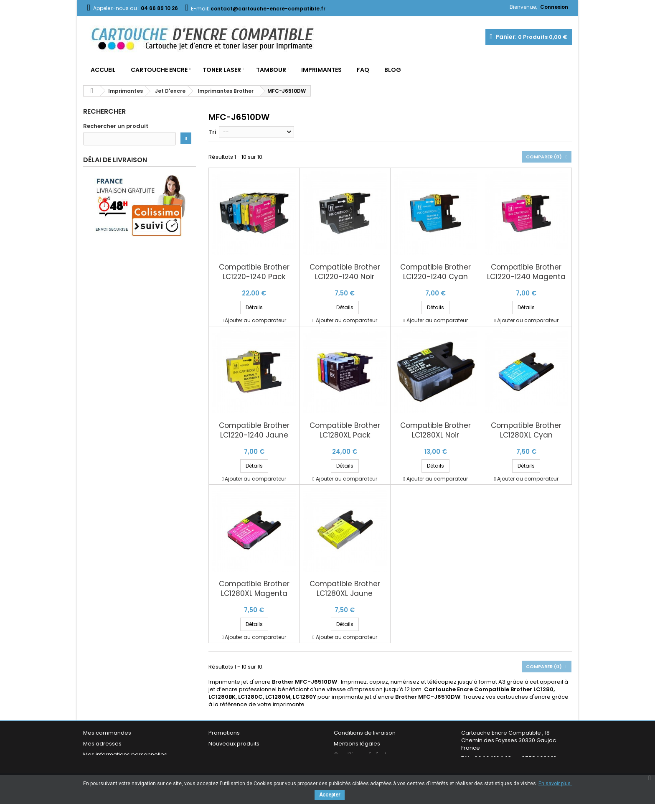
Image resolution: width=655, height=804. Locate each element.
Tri (212, 132)
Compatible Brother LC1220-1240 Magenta (526, 272)
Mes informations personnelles (125, 754)
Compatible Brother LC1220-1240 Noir (345, 272)
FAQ (363, 70)
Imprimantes (321, 70)
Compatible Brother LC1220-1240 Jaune (254, 430)
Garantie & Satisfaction (365, 765)
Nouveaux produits (233, 744)
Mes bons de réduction (114, 765)
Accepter (329, 795)
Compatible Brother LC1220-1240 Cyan (435, 272)
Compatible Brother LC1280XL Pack (345, 430)
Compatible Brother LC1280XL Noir (435, 430)
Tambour (271, 70)
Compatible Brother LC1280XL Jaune (345, 588)
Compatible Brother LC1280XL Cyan (526, 430)
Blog (392, 70)
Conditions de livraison (365, 733)
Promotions (224, 733)
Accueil (103, 70)
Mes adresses (102, 744)
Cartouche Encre (159, 70)
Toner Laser (222, 70)
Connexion (554, 6)
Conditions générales (363, 754)
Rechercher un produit (115, 126)
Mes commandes (107, 733)
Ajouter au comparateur (255, 320)
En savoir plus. (555, 783)
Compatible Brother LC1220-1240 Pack (254, 272)
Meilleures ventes (232, 754)
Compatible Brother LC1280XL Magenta (254, 588)
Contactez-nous (230, 765)
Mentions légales (357, 744)
